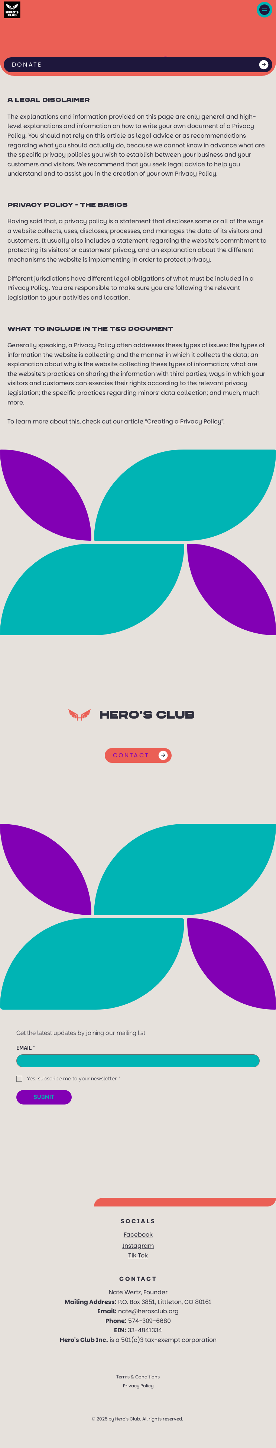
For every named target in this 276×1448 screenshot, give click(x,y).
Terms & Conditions (138, 1377)
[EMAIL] (136, 1061)
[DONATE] (138, 64)
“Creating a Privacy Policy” (184, 421)
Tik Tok (138, 1255)
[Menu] (264, 9)
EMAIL (25, 1048)
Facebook (138, 1234)
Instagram (138, 1245)
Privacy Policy (138, 1386)
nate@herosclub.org (148, 1311)
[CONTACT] (138, 755)
